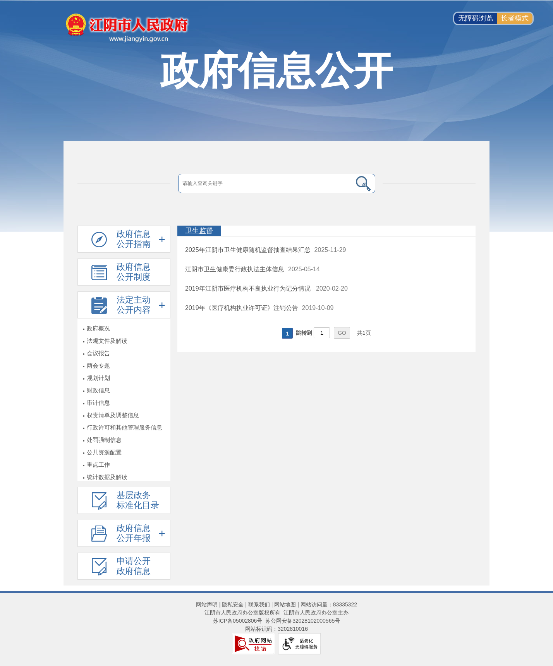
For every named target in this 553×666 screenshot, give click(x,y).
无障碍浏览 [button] (475, 18)
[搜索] (363, 183)
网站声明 (207, 604)
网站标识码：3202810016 (276, 629)
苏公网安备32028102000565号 (302, 621)
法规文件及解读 (107, 340)
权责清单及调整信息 (113, 415)
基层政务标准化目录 (138, 500)
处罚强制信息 (104, 440)
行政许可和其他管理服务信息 (124, 427)
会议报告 (98, 353)
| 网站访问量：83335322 (326, 604)
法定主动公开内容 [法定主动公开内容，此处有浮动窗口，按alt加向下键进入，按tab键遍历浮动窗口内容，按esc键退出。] (134, 305)
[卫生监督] (326, 231)
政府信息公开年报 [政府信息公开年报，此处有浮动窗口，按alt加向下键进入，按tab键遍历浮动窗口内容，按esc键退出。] (134, 533)
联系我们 (259, 604)
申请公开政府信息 (134, 566)
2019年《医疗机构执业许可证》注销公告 (241, 308)
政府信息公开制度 (134, 272)
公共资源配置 (104, 452)
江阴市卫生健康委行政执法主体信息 (234, 269)
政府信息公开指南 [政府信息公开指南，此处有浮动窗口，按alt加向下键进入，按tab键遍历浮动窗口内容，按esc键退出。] (134, 239)
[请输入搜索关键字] (265, 183)
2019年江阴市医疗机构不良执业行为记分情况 (248, 288)
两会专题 (98, 365)
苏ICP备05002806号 (238, 621)
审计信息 (98, 402)
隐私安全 (233, 604)
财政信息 (98, 390)
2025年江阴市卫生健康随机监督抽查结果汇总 (248, 250)
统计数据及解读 (107, 477)
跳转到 (304, 333)
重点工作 (98, 464)
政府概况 (98, 328)
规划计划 (98, 378)
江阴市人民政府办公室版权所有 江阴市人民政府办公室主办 (276, 613)
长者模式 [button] (515, 18)
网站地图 (285, 604)
